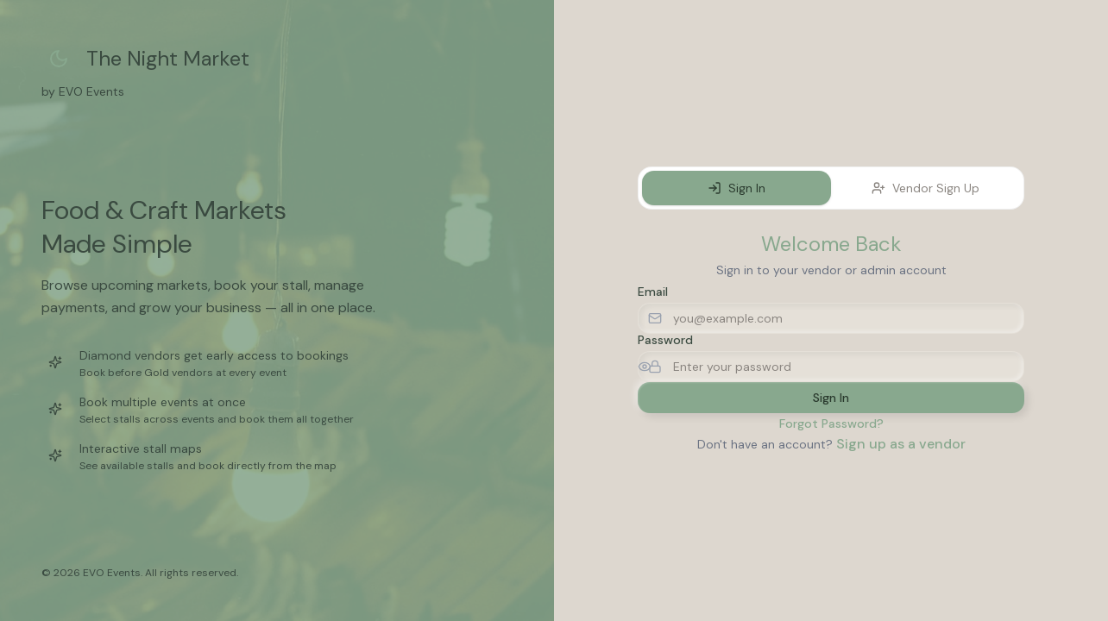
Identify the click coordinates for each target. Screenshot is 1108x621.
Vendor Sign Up (925, 188)
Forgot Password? (831, 423)
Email (653, 291)
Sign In (736, 188)
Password (665, 340)
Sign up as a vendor (901, 444)
